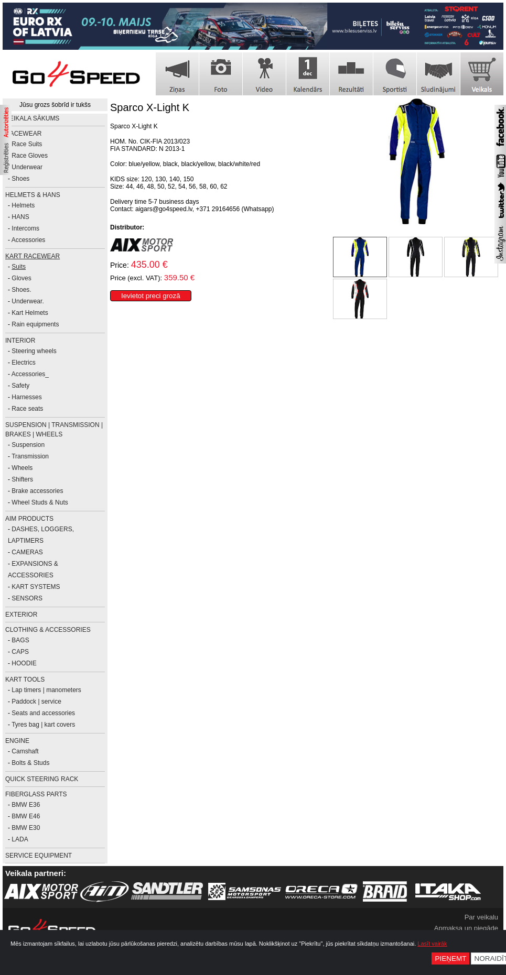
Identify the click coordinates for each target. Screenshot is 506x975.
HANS (20, 217)
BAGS (20, 640)
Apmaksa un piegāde (466, 928)
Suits (19, 266)
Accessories (29, 240)
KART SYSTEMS (36, 586)
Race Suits (27, 144)
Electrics (23, 362)
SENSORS (27, 598)
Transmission (30, 456)
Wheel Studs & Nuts (40, 502)
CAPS (20, 651)
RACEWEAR (23, 133)
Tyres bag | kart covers (43, 724)
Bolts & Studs (30, 762)
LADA (20, 839)
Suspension (28, 444)
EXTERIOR (21, 614)
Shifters (22, 479)
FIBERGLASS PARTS (36, 794)
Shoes (20, 178)
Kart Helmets (30, 312)
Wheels (22, 468)
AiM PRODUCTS (29, 518)
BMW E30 (26, 827)
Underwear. (28, 301)
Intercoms (25, 228)
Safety (20, 385)
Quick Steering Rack (41, 779)
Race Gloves (30, 155)
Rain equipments (35, 324)
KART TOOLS (25, 679)
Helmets (23, 205)
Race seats (27, 408)
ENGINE (17, 740)
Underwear (27, 167)
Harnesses (26, 397)
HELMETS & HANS (32, 195)
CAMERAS (27, 552)
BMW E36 (26, 804)
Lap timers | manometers (46, 690)
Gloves (21, 278)
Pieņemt (450, 958)
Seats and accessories (43, 713)
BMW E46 (26, 816)
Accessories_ (30, 374)
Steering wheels (34, 351)
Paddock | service (36, 701)
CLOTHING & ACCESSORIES (48, 629)
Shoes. (21, 289)
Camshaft (25, 751)
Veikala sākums (32, 118)
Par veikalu (481, 917)
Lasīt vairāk (432, 943)
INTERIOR (20, 340)
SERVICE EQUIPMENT (38, 855)
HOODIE (24, 663)
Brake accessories (37, 491)
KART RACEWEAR (32, 256)
